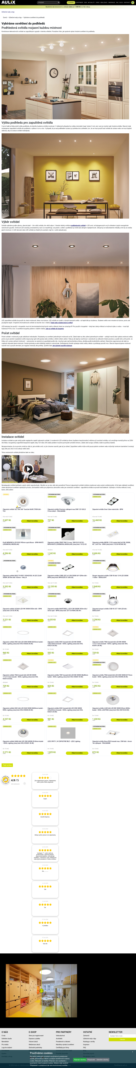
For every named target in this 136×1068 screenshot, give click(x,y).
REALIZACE (104, 2)
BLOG (121, 2)
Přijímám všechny (80, 1060)
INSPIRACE (111, 2)
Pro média (5, 1044)
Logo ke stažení (7, 1047)
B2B (85, 2)
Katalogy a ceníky (89, 1041)
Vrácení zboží (33, 1041)
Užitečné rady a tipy (8, 12)
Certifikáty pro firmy (62, 1047)
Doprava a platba (34, 1038)
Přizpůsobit (91, 1060)
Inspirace (86, 1044)
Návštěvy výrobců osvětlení (65, 1044)
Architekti (59, 1038)
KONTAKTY (127, 2)
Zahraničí (86, 1035)
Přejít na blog (7, 765)
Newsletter (5, 1041)
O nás (3, 1035)
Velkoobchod (60, 1035)
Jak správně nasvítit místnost (62, 345)
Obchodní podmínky (35, 1047)
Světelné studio (7, 1038)
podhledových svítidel (78, 225)
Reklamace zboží (34, 1044)
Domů (5, 17)
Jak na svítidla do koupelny (55, 329)
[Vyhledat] (58, 2)
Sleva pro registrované (36, 1035)
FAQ (117, 2)
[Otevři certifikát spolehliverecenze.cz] (18, 776)
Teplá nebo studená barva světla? (61, 323)
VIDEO (97, 2)
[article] (45, 780)
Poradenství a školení (63, 1041)
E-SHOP (71, 2)
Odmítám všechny (102, 1060)
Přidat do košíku (32, 521)
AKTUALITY (91, 2)
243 (15, 784)
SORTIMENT (79, 2)
